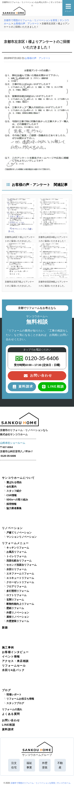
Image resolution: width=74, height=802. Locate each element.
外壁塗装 (44, 765)
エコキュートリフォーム (20, 578)
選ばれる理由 (14, 482)
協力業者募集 (14, 508)
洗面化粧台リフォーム (19, 560)
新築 (5, 627)
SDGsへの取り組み (17, 499)
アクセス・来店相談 (15, 661)
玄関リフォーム (15, 599)
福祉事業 (29, 765)
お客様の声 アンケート (37, 58)
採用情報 (11, 504)
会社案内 (11, 486)
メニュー (68, 7)
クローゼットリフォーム (20, 582)
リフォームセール (14, 665)
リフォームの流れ (12, 709)
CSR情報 (11, 495)
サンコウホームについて (18, 477)
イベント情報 (11, 656)
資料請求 (8, 729)
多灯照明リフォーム (17, 591)
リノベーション (12, 528)
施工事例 (8, 647)
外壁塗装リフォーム (17, 621)
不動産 (60, 765)
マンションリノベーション (21, 537)
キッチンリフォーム (17, 547)
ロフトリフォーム (16, 595)
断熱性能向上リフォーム (20, 604)
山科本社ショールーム (12, 443)
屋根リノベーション (17, 617)
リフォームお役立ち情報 (20, 698)
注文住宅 (14, 765)
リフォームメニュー (15, 543)
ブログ (6, 690)
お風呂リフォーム (16, 552)
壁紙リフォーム (15, 608)
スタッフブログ (15, 703)
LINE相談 (8, 724)
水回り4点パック (13, 670)
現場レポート (14, 694)
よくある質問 (11, 713)
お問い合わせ (11, 720)
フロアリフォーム (16, 586)
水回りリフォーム (16, 569)
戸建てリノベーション (19, 532)
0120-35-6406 (8, 456)
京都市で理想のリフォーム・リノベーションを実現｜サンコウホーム (40, 783)
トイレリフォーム (16, 556)
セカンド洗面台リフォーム (21, 565)
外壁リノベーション (17, 612)
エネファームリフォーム (20, 573)
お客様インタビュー (15, 652)
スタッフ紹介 (14, 491)
